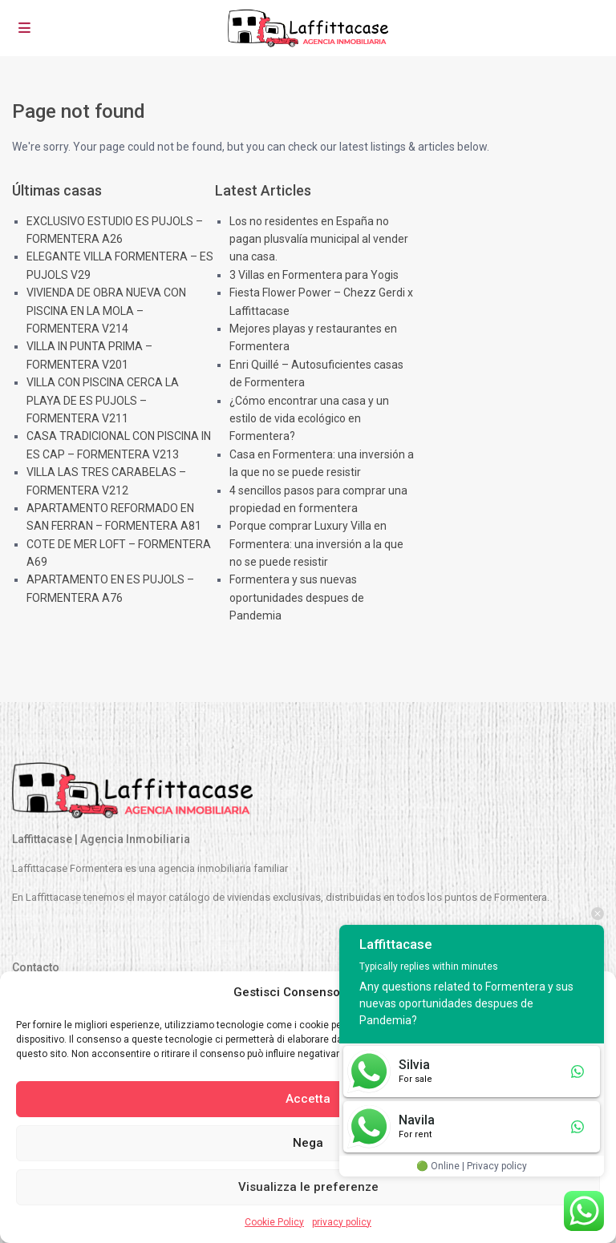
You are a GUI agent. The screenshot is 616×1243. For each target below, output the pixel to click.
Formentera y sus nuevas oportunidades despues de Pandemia (296, 597)
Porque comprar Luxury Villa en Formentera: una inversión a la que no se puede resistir (316, 543)
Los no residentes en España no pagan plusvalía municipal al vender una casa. (318, 239)
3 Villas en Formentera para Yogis (314, 274)
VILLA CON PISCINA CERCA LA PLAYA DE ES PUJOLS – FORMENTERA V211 (102, 400)
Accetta (308, 1099)
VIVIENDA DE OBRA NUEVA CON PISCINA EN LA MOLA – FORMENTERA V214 (106, 310)
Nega (308, 1143)
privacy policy (341, 1222)
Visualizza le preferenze (308, 1187)
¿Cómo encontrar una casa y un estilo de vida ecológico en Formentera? (309, 418)
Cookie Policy (274, 1222)
